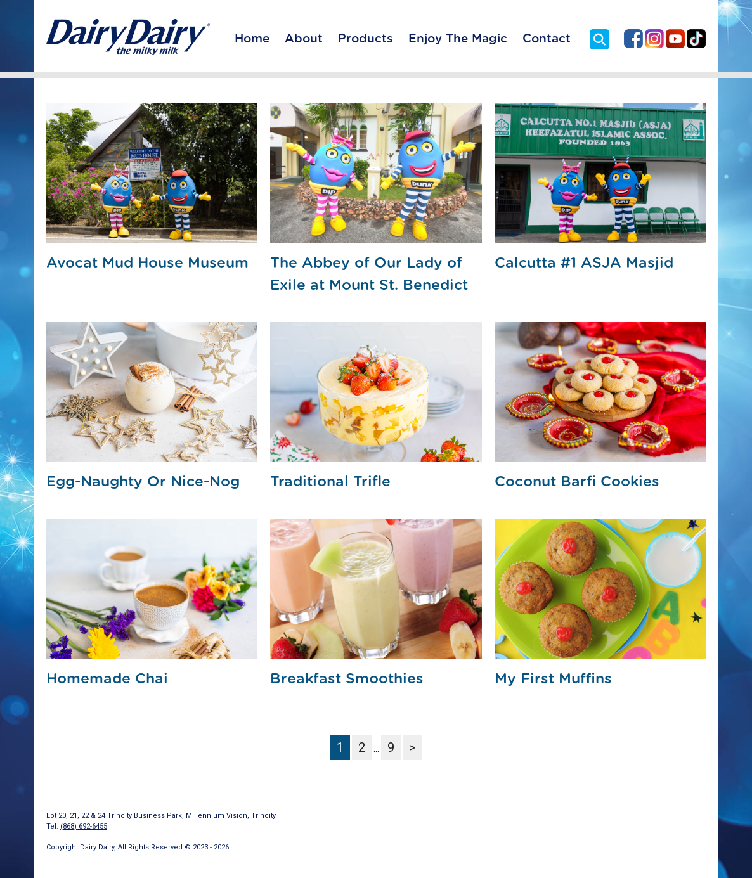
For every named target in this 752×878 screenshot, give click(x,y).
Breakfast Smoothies (347, 679)
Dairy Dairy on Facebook (633, 38)
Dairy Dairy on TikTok (696, 38)
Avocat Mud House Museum (147, 263)
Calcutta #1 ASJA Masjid (584, 263)
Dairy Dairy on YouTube (675, 38)
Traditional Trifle (330, 482)
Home (252, 39)
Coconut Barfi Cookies (577, 482)
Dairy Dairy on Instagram (654, 38)
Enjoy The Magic (457, 39)
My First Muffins (553, 679)
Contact (546, 39)
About (304, 39)
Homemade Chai (107, 679)
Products (365, 39)
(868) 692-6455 (83, 826)
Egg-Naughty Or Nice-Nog (143, 482)
